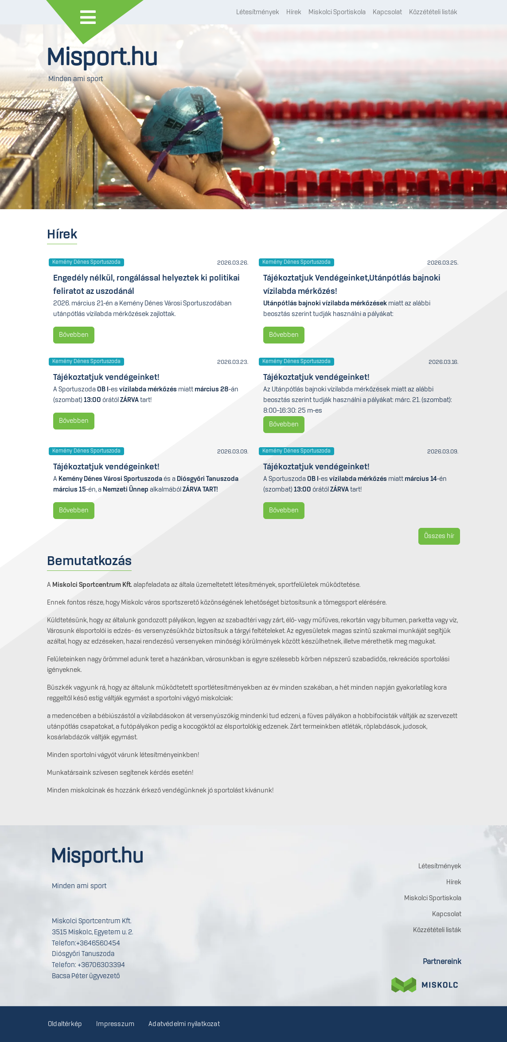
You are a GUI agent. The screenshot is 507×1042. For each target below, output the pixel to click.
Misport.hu (102, 58)
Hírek (293, 12)
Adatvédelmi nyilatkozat (184, 1024)
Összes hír (439, 536)
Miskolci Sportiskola (337, 12)
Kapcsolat (387, 12)
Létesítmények (257, 12)
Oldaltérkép (65, 1024)
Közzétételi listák (433, 12)
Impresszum (115, 1024)
